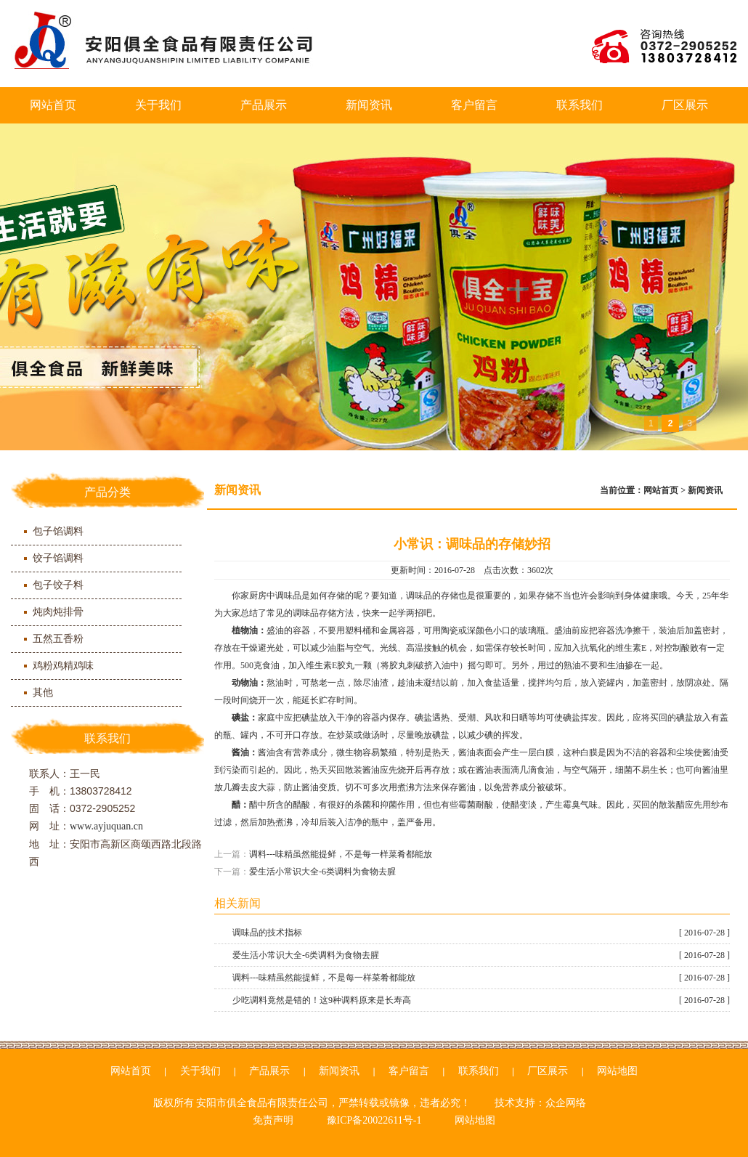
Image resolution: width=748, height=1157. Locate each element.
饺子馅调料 (58, 558)
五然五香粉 (58, 638)
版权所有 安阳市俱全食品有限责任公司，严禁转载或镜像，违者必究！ (312, 1102)
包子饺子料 (58, 585)
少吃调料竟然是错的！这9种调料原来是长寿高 (481, 1000)
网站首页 (53, 105)
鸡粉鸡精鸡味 (63, 665)
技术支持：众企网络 (540, 1102)
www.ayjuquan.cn (106, 826)
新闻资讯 (369, 105)
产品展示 (263, 105)
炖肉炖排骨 (58, 611)
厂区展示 (685, 105)
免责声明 (273, 1120)
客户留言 (474, 105)
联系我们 (579, 105)
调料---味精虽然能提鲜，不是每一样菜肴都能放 (340, 854)
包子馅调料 (58, 531)
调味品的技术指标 (481, 932)
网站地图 (617, 1070)
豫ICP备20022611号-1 (374, 1120)
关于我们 (158, 105)
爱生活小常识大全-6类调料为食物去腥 (322, 871)
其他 (43, 692)
